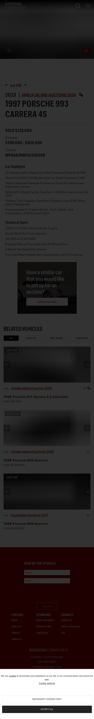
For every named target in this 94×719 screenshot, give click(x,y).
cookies (12, 676)
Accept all (47, 709)
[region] (47, 694)
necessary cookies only (47, 699)
